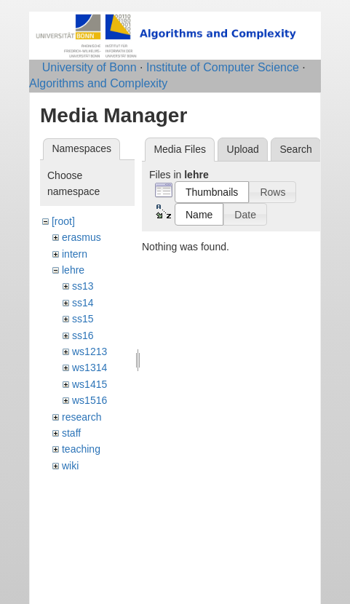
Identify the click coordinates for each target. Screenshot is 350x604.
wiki (70, 466)
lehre (73, 270)
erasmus (81, 237)
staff (71, 433)
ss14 (83, 303)
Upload (243, 149)
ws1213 (89, 351)
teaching (81, 449)
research (81, 417)
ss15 (83, 319)
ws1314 (89, 367)
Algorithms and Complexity (98, 83)
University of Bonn (89, 67)
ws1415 (89, 384)
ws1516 (89, 400)
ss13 (83, 286)
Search (295, 149)
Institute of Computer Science (222, 67)
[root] (63, 221)
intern (74, 254)
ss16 (83, 335)
